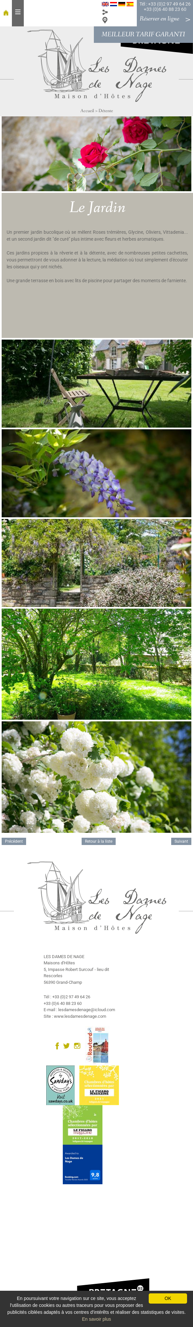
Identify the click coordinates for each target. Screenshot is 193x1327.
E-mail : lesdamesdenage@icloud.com (79, 1009)
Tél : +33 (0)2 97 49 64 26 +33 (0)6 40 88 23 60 (165, 6)
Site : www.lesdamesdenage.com (75, 1016)
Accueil (87, 111)
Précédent (14, 841)
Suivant (181, 841)
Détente (105, 111)
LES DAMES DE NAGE (64, 956)
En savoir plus (96, 1319)
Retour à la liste (98, 841)
